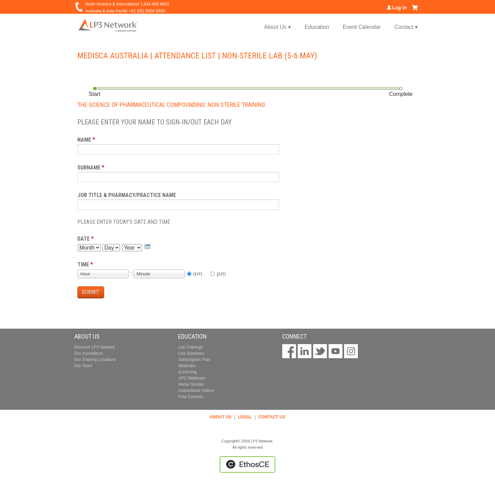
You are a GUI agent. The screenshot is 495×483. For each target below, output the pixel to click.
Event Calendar (362, 27)
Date (83, 238)
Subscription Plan (194, 359)
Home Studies (191, 384)
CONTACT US (271, 417)
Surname (88, 167)
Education (317, 27)
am (197, 273)
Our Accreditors (88, 353)
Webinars (186, 365)
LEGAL (245, 417)
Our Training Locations (95, 359)
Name (84, 139)
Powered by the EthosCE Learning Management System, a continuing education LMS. (247, 464)
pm (221, 273)
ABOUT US (220, 417)
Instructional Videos (196, 390)
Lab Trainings (190, 347)
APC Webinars (191, 378)
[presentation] (147, 246)
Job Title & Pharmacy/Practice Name (126, 195)
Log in (399, 7)
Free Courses (190, 396)
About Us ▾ (277, 27)
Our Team (83, 365)
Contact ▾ (406, 27)
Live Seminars (191, 353)
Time (83, 264)
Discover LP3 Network (94, 347)
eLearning (187, 372)
